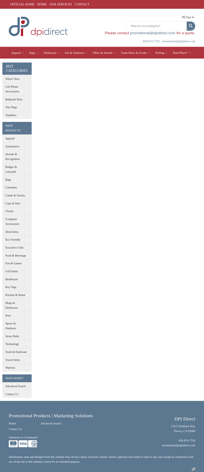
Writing (161, 52)
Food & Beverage (15, 255)
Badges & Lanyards (11, 169)
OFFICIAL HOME (22, 4)
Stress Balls (12, 336)
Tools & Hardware (16, 352)
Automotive (12, 146)
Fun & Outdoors (76, 52)
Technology (12, 344)
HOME (42, 4)
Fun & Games (13, 263)
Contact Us (12, 394)
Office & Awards (104, 52)
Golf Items (11, 271)
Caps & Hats (12, 203)
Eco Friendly (13, 239)
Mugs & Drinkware (11, 305)
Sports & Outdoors (10, 326)
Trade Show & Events (135, 52)
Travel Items (12, 359)
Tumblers (11, 115)
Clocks (9, 211)
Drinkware (52, 52)
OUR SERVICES (61, 4)
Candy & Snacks (15, 195)
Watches (10, 367)
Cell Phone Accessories (12, 89)
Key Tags (10, 287)
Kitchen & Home (15, 295)
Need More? (182, 52)
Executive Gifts (14, 247)
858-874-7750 (151, 41)
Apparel (17, 52)
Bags (33, 52)
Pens (8, 315)
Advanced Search (15, 386)
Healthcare (11, 279)
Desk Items (12, 231)
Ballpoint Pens (14, 99)
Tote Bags (11, 107)
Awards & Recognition (12, 157)
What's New (12, 78)
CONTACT (82, 4)
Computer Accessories (12, 221)
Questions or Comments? (23, 437)
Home (12, 423)
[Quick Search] (156, 26)
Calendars (11, 187)
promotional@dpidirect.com (152, 33)
